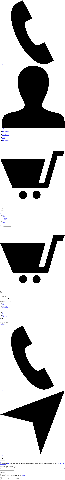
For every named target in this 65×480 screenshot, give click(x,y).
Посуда (3, 303)
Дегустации (3, 222)
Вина (2, 312)
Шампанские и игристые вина (6, 311)
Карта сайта (2, 462)
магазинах (8, 463)
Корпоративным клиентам (5, 131)
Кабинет (3, 217)
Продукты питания (4, 314)
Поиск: (1, 301)
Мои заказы (5, 218)
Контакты (3, 138)
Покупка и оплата (4, 130)
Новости (3, 221)
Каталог (3, 136)
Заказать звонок (3, 460)
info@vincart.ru (13, 64)
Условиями (23, 475)
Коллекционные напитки (5, 135)
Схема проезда (2, 324)
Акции (3, 214)
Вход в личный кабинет (5, 308)
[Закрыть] (0, 479)
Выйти (5, 220)
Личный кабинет (4, 134)
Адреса (5, 219)
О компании (3, 137)
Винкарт (1, 213)
